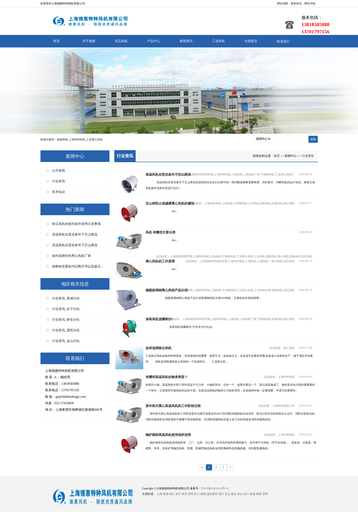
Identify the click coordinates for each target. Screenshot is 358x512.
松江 (246, 494)
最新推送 (296, 3)
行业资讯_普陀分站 (66, 330)
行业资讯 (58, 181)
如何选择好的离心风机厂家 (71, 256)
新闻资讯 (186, 41)
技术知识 (58, 192)
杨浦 (203, 494)
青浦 (252, 494)
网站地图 (282, 3)
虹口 (197, 494)
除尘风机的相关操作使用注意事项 (76, 224)
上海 (159, 494)
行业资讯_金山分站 (66, 341)
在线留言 (250, 41)
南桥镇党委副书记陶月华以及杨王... (77, 266)
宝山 (227, 494)
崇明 (265, 494)
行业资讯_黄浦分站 (66, 298)
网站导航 (309, 3)
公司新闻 (58, 170)
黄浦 (165, 494)
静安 (184, 494)
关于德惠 (88, 41)
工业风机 (218, 41)
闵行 (221, 494)
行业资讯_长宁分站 (66, 309)
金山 (240, 494)
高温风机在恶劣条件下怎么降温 (74, 234)
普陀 (190, 494)
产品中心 (153, 41)
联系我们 (283, 41)
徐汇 (172, 494)
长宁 (178, 494)
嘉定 (234, 494)
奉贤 (258, 494)
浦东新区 (212, 494)
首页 (56, 41)
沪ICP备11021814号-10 (214, 488)
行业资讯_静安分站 (66, 319)
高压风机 (121, 41)
